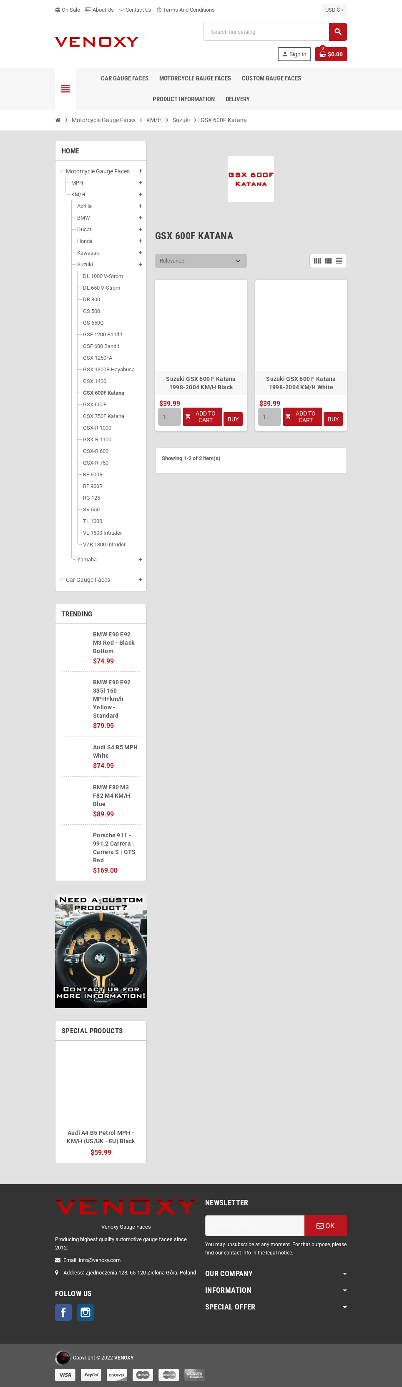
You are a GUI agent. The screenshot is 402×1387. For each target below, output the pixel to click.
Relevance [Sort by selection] (172, 261)
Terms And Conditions (185, 10)
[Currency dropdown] (334, 10)
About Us (99, 10)
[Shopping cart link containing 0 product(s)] (331, 54)
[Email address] (254, 1225)
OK (326, 1226)
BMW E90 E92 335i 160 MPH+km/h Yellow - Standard (112, 699)
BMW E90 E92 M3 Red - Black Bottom (113, 642)
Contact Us (135, 10)
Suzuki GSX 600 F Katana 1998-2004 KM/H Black (201, 383)
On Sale (67, 10)
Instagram (85, 1312)
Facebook (63, 1312)
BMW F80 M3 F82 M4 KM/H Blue (111, 795)
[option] (101, 1102)
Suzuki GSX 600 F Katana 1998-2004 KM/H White (301, 383)
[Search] (275, 32)
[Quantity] (169, 417)
